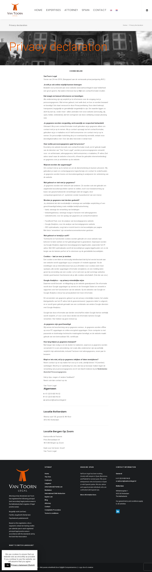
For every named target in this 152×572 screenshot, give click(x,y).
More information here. (88, 495)
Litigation (48, 483)
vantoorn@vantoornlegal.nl (126, 481)
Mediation (48, 490)
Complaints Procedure (53, 510)
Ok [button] (8, 565)
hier (80, 91)
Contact (99, 10)
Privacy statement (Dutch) (23, 565)
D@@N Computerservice (67, 567)
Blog (46, 500)
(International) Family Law (53, 487)
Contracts (48, 480)
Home (38, 10)
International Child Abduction (55, 493)
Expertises (53, 10)
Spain (86, 10)
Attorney (71, 10)
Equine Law (49, 497)
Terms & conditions (51, 513)
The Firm (48, 477)
